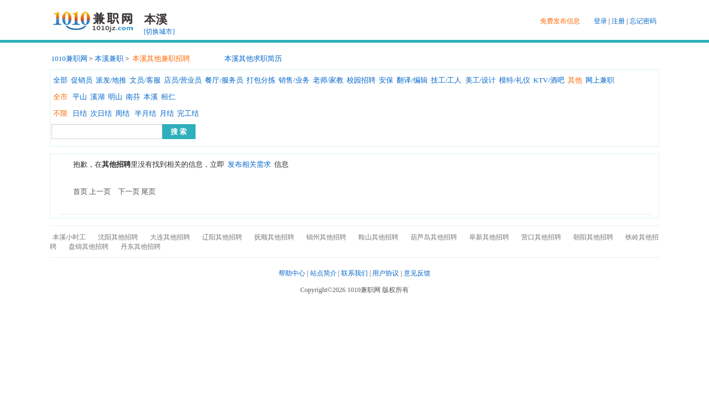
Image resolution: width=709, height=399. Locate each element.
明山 (115, 97)
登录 (600, 21)
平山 (80, 97)
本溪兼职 (109, 58)
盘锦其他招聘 (89, 246)
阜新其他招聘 (489, 237)
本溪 (150, 97)
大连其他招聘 (170, 237)
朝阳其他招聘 (593, 237)
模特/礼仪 (514, 80)
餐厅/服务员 (224, 80)
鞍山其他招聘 (378, 237)
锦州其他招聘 (326, 237)
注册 (618, 21)
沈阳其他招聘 (118, 237)
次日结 (101, 113)
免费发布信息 (560, 21)
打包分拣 (260, 80)
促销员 (82, 80)
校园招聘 (361, 80)
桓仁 (168, 97)
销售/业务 (294, 80)
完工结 (188, 113)
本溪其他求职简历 (253, 58)
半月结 (145, 113)
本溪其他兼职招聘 (161, 58)
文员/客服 (145, 80)
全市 (60, 97)
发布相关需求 (249, 164)
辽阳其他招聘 (222, 237)
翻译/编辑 (412, 80)
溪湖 (97, 97)
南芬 (133, 97)
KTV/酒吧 (548, 80)
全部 (60, 80)
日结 (80, 113)
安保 (386, 80)
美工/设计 (480, 80)
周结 (122, 113)
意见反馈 (417, 273)
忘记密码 (643, 21)
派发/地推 (111, 80)
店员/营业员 (183, 80)
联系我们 (354, 273)
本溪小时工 (69, 237)
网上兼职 (599, 80)
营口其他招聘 (541, 237)
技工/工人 (446, 80)
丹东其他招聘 (141, 246)
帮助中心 (292, 273)
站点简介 (323, 273)
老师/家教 (328, 80)
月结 (167, 113)
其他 (575, 80)
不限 (60, 113)
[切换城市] (159, 31)
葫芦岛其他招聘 (433, 237)
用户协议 (385, 273)
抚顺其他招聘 (274, 237)
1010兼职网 (70, 58)
